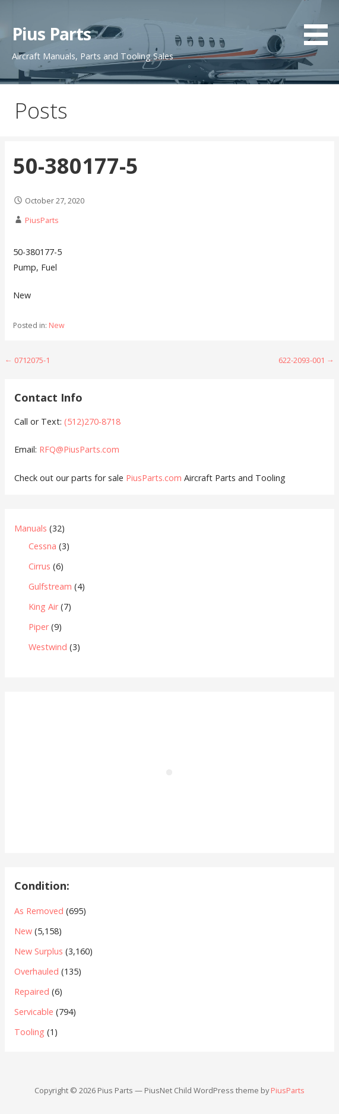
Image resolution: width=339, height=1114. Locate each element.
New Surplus (38, 951)
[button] (320, 24)
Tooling (29, 1031)
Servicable (33, 1011)
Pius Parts (51, 33)
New (56, 325)
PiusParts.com (155, 477)
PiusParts (42, 220)
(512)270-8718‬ (92, 421)
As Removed (39, 910)
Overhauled (36, 971)
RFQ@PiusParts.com (79, 449)
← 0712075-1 (27, 360)
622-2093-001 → (306, 360)
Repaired (31, 991)
